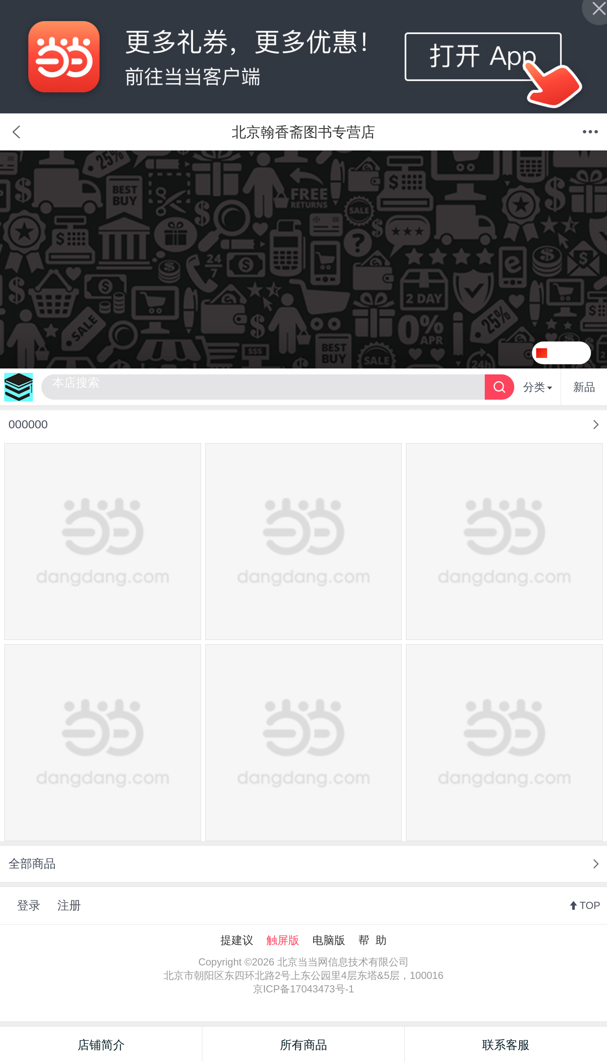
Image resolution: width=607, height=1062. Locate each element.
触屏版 (282, 940)
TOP (590, 905)
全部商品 (32, 863)
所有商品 (303, 1044)
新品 (584, 387)
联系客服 (505, 1044)
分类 (537, 387)
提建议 (236, 940)
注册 (69, 905)
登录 (28, 905)
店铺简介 (101, 1044)
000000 (28, 424)
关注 (572, 352)
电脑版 (328, 940)
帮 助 (372, 940)
